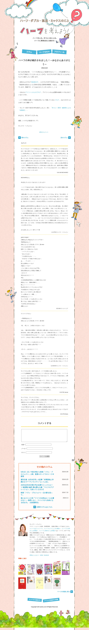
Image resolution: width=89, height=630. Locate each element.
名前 (23, 447)
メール (23, 451)
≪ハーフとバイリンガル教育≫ (52, 531)
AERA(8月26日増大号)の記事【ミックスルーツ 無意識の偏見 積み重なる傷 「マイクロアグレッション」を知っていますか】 (37, 489)
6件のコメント (43, 132)
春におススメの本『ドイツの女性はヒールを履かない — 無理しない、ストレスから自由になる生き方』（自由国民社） (37, 503)
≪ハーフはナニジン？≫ (36, 531)
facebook (46, 557)
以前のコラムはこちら (44, 509)
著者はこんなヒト (34, 557)
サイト (23, 455)
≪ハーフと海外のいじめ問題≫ (47, 533)
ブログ (57, 100)
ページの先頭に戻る (63, 594)
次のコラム (64, 137)
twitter (41, 557)
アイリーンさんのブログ (33, 92)
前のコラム (24, 137)
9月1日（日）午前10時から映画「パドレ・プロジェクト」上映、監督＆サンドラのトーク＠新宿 (37, 476)
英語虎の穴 (34, 82)
